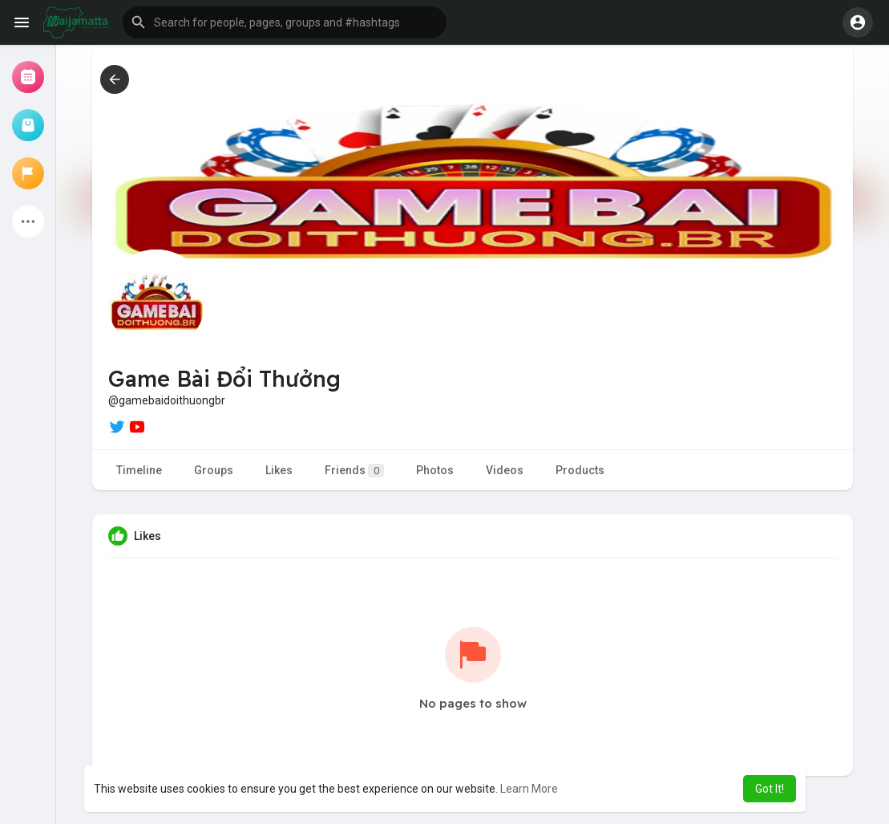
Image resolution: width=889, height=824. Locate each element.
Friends (354, 470)
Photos (435, 470)
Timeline (139, 470)
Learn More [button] (529, 788)
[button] (285, 22)
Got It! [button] (769, 788)
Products (580, 470)
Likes (279, 470)
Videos (504, 470)
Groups (213, 470)
